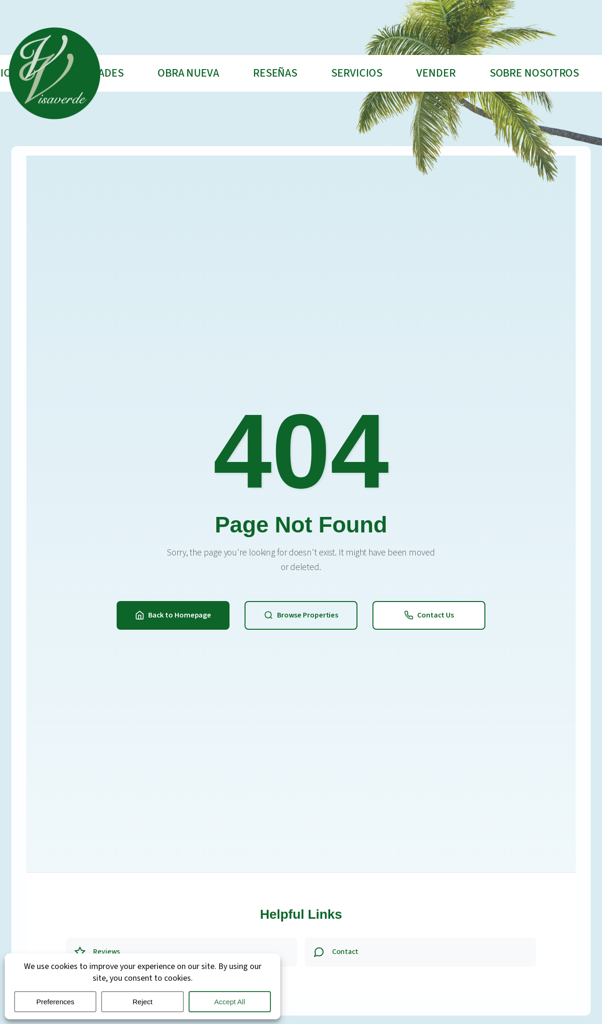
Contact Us (429, 615)
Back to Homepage (173, 615)
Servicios (356, 73)
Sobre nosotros (534, 73)
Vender (435, 73)
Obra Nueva (188, 73)
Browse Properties (301, 615)
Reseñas (275, 73)
